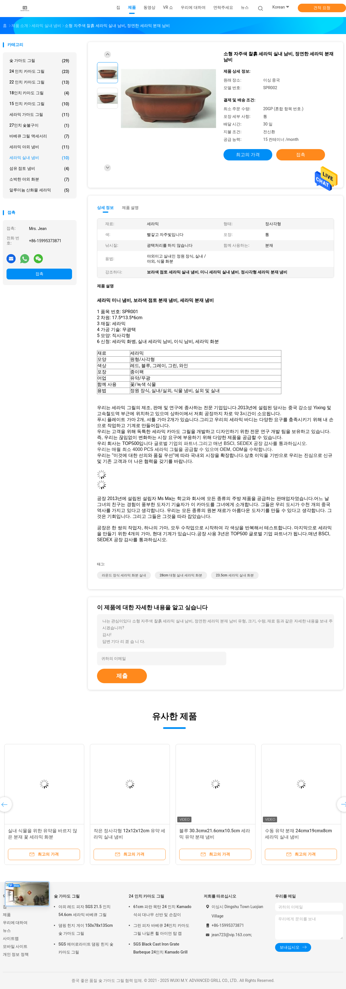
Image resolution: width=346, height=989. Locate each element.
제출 (122, 675)
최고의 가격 (248, 154)
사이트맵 (11, 938)
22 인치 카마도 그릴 (39, 82)
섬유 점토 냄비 (39, 169)
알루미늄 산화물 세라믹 (39, 190)
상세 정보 (105, 207)
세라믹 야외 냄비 (39, 147)
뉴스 (7, 930)
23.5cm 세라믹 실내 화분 (235, 575)
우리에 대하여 (15, 922)
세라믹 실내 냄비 (39, 158)
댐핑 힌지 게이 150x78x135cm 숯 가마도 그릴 (85, 929)
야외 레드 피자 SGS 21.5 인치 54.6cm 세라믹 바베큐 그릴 (84, 910)
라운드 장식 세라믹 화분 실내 (124, 575)
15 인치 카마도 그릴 (39, 104)
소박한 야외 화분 (39, 179)
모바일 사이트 (15, 946)
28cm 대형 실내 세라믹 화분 (181, 575)
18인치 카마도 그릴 (39, 93)
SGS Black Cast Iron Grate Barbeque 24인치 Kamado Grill (160, 948)
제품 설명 (130, 207)
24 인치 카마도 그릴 (39, 71)
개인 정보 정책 (16, 954)
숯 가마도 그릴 (39, 61)
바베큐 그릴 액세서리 (39, 136)
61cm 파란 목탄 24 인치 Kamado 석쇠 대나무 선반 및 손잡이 (162, 910)
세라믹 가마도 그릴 (39, 115)
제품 (7, 914)
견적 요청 (321, 7)
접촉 (39, 273)
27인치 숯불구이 (39, 125)
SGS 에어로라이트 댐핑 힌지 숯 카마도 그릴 (85, 948)
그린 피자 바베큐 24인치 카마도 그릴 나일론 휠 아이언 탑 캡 (161, 929)
